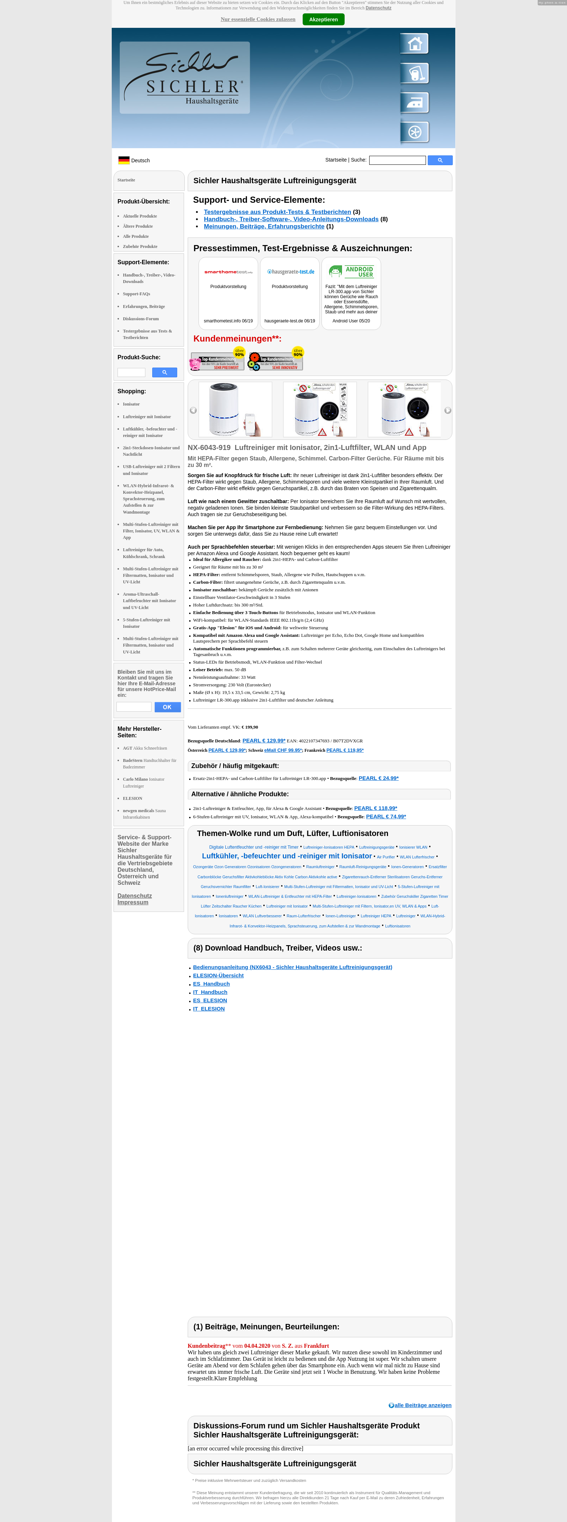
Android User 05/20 (351, 320)
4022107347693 (314, 740)
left (193, 410)
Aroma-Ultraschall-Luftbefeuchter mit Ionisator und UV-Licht (149, 601)
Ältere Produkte (138, 226)
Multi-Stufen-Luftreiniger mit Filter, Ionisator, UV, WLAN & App (151, 531)
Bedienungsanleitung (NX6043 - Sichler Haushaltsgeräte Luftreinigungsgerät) (292, 967)
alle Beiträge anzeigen (423, 1405)
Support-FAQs (136, 293)
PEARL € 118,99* (375, 808)
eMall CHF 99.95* (283, 750)
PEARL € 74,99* (386, 816)
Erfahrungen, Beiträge (144, 306)
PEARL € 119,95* (345, 750)
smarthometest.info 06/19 (228, 320)
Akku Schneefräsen (145, 748)
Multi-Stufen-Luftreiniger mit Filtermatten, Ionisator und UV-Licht (150, 575)
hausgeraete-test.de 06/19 (289, 320)
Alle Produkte (136, 236)
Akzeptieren (323, 19)
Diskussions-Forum (141, 318)
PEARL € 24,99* (379, 778)
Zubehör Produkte (140, 246)
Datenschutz (378, 7)
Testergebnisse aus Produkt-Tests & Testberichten (277, 212)
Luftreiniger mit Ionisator (147, 416)
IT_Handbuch (210, 992)
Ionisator (131, 404)
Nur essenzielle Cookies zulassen (258, 19)
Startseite (336, 160)
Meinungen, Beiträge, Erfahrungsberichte (264, 226)
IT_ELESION (209, 1009)
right (447, 410)
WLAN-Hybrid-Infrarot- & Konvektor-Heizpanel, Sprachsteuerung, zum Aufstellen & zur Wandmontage (148, 499)
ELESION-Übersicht (218, 975)
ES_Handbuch (211, 984)
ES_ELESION (210, 1000)
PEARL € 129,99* (264, 740)
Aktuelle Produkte (140, 216)
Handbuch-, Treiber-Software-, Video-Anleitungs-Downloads (291, 219)
